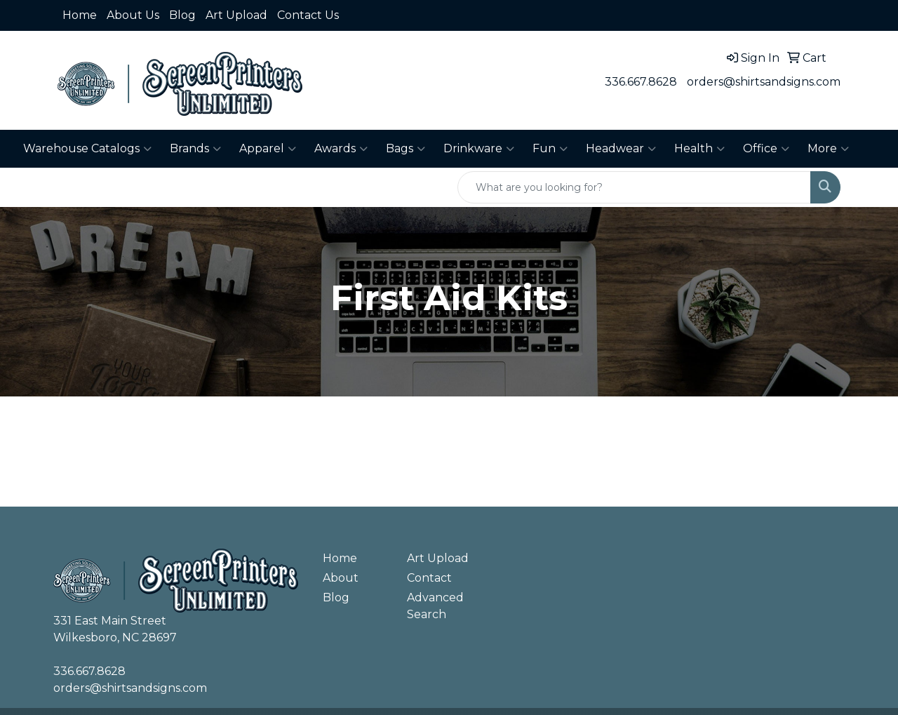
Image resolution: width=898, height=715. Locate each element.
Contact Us (308, 15)
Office (766, 148)
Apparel (267, 148)
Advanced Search (435, 606)
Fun (550, 148)
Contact (429, 577)
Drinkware (478, 148)
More (828, 148)
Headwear (621, 148)
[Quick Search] (634, 187)
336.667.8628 (641, 81)
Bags (405, 148)
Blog (182, 15)
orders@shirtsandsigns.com (763, 81)
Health (699, 148)
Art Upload (236, 15)
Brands (195, 148)
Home (79, 15)
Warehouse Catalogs (87, 148)
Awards (341, 148)
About (340, 577)
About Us (133, 15)
